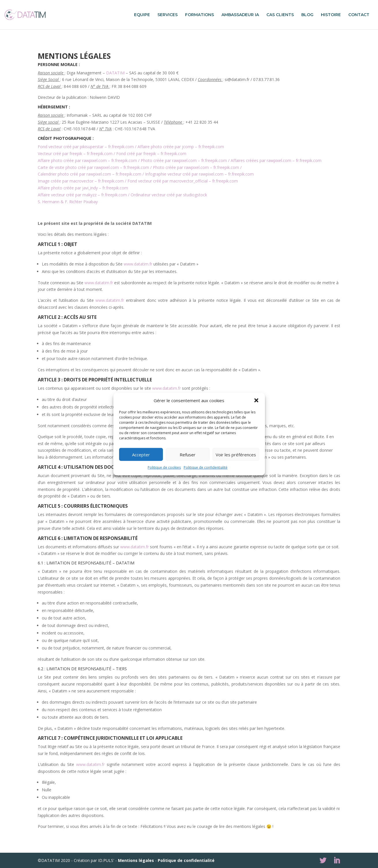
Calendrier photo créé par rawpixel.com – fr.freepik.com (89, 174)
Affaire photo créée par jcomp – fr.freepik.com (181, 146)
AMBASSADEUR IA (240, 15)
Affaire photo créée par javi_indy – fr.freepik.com (83, 188)
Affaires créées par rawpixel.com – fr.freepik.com (276, 160)
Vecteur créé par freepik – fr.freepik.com (75, 153)
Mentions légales (136, 860)
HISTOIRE (331, 15)
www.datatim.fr (138, 264)
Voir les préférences (236, 454)
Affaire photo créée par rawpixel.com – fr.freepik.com (87, 160)
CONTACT (358, 15)
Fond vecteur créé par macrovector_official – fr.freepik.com (182, 181)
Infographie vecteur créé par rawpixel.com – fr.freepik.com (199, 174)
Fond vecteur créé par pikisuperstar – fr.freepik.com (86, 146)
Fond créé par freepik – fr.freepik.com (151, 153)
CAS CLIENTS (280, 15)
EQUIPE (142, 15)
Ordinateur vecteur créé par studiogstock (169, 194)
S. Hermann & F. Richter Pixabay (68, 201)
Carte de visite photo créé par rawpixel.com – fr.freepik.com (93, 167)
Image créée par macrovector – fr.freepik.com (81, 181)
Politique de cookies (164, 467)
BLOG (307, 15)
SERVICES (167, 15)
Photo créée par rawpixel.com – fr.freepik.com (184, 160)
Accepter (141, 454)
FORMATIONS (199, 15)
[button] (256, 400)
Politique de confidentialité (205, 467)
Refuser (187, 454)
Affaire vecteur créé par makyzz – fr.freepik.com (82, 194)
